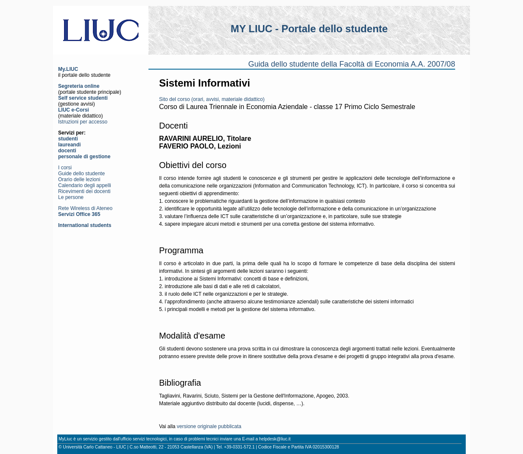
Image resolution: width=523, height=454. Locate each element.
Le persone (71, 197)
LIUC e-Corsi (73, 110)
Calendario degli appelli (84, 185)
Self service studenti (83, 98)
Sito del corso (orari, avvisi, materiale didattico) (212, 99)
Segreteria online (78, 86)
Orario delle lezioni (79, 179)
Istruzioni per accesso (82, 122)
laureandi (69, 145)
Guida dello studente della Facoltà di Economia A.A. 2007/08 (351, 64)
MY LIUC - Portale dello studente (309, 28)
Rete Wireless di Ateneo (85, 208)
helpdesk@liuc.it (275, 439)
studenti (68, 139)
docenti (67, 151)
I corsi (65, 168)
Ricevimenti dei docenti (84, 191)
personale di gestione (84, 157)
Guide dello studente (81, 174)
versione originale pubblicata (209, 426)
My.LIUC (68, 69)
